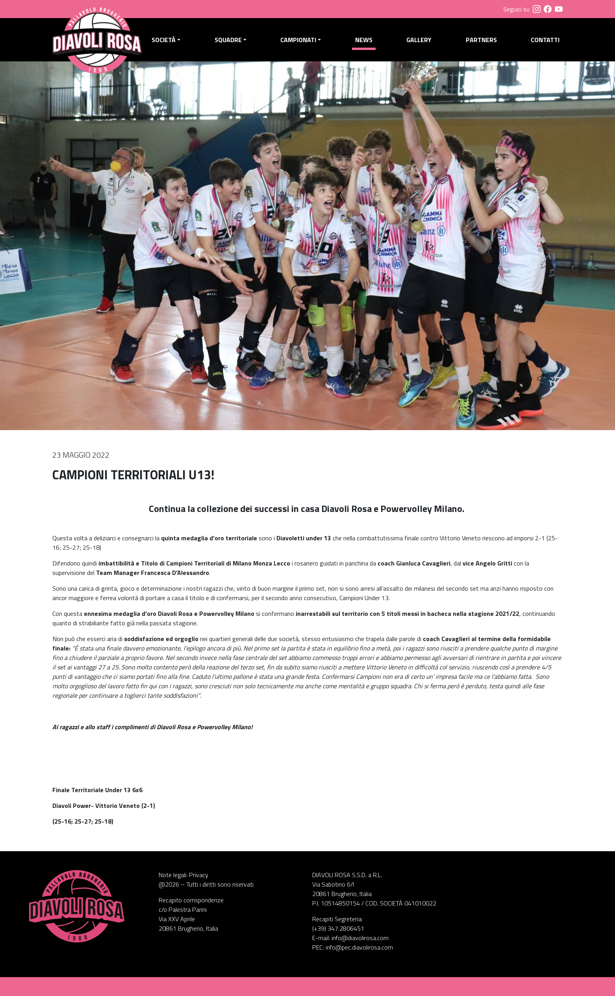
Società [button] (164, 39)
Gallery (419, 39)
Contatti (545, 39)
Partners (481, 39)
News (363, 39)
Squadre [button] (228, 39)
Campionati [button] (298, 39)
